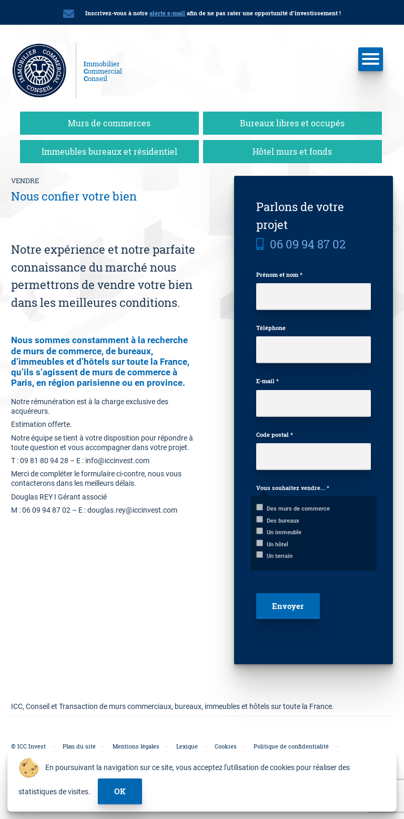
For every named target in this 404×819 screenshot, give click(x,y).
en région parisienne (78, 382)
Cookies (226, 746)
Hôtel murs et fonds (292, 151)
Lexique (187, 746)
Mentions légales (136, 746)
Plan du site (79, 746)
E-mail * (267, 381)
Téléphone (271, 328)
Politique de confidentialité (291, 746)
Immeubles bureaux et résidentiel (109, 151)
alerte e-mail (167, 13)
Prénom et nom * (279, 274)
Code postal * (274, 434)
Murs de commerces (109, 122)
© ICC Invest (28, 746)
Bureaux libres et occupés (292, 122)
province (165, 382)
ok (120, 791)
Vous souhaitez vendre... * (292, 488)
